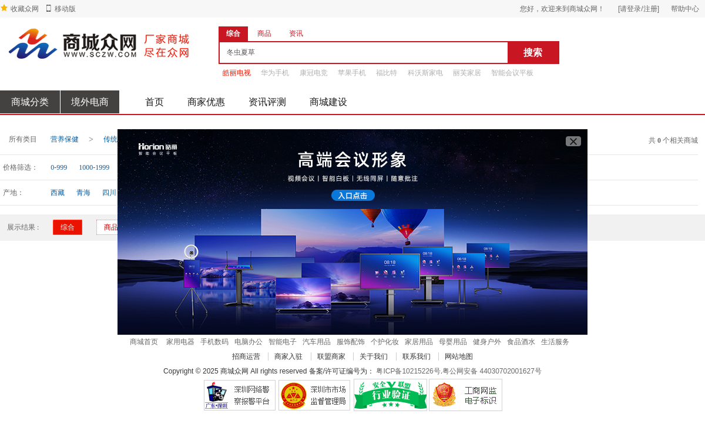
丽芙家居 (467, 73)
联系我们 (416, 356)
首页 (154, 102)
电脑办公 (248, 342)
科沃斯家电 (425, 73)
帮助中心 (685, 9)
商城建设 (328, 102)
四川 (109, 193)
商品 (111, 227)
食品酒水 (521, 342)
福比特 (386, 73)
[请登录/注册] (638, 9)
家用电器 (180, 342)
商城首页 (144, 342)
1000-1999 (94, 167)
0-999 (59, 167)
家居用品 (419, 342)
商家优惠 (206, 102)
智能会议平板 (512, 73)
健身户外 (487, 342)
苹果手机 (352, 73)
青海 (83, 193)
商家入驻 (288, 356)
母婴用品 (453, 342)
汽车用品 (317, 342)
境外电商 (90, 102)
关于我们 (374, 356)
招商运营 (246, 356)
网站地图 (459, 356)
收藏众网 (25, 9)
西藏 (58, 193)
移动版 (65, 9)
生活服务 (555, 342)
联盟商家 (331, 356)
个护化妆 (385, 342)
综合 (68, 227)
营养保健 (65, 139)
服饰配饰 (351, 342)
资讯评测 (267, 102)
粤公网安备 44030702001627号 (492, 371)
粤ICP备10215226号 (408, 371)
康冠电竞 (314, 73)
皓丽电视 (237, 73)
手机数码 (214, 342)
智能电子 (282, 342)
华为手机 (275, 73)
